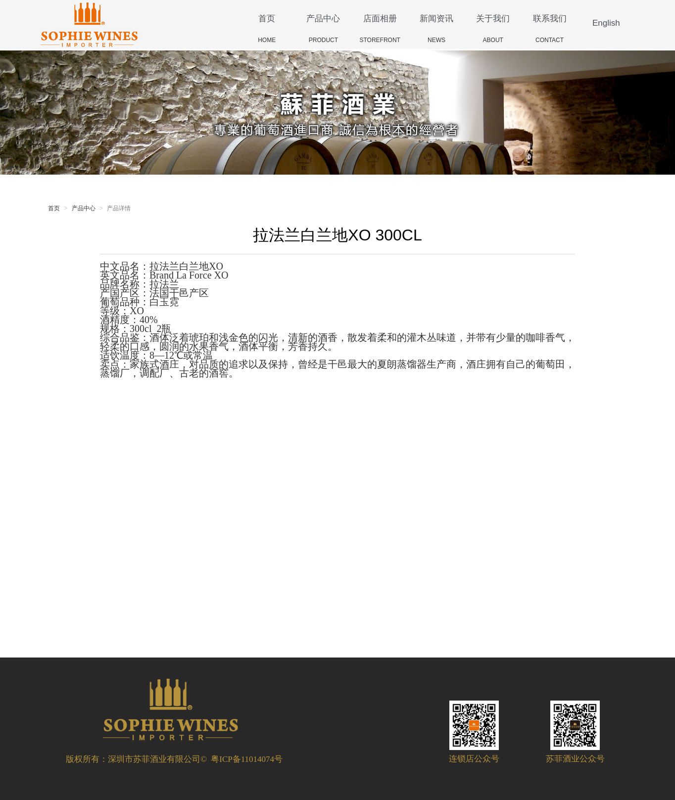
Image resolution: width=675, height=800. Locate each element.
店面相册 (380, 18)
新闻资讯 (436, 18)
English (606, 23)
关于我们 (493, 18)
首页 (266, 18)
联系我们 (550, 18)
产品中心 (323, 18)
